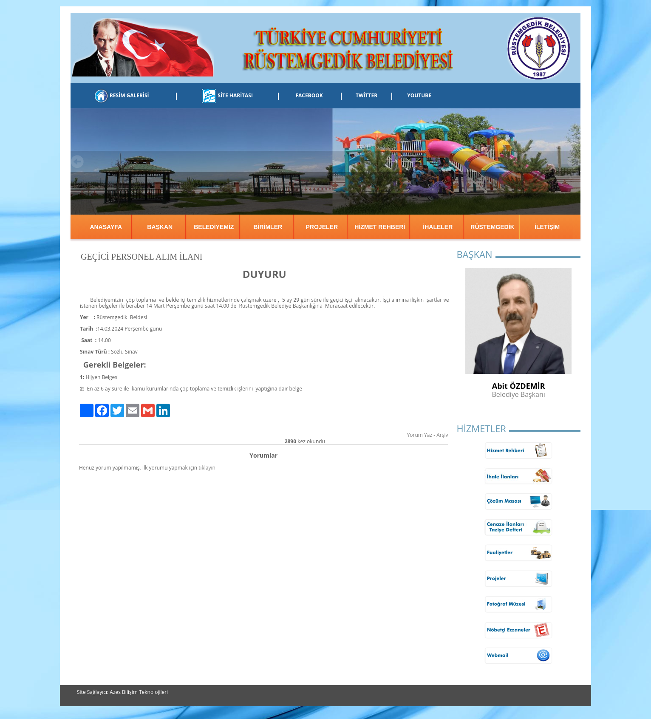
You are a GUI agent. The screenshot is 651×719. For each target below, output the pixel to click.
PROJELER (322, 227)
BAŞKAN (160, 227)
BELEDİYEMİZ (214, 227)
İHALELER (438, 227)
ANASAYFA (106, 227)
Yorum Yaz (419, 435)
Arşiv (442, 435)
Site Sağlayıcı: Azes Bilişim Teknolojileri (122, 692)
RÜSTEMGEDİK (492, 227)
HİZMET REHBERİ (379, 227)
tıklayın (206, 467)
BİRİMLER (267, 227)
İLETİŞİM (547, 227)
